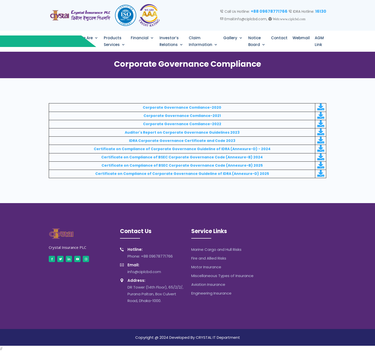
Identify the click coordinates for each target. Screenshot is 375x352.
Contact (279, 37)
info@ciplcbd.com (140, 268)
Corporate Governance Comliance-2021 (182, 115)
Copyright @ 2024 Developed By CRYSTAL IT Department (187, 337)
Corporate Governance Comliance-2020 (182, 107)
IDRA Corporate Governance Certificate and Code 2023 (182, 140)
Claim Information (201, 41)
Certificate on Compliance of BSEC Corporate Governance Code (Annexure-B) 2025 (182, 165)
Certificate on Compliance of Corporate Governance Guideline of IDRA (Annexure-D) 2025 (182, 173)
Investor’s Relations (169, 41)
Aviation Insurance (208, 284)
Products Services (113, 41)
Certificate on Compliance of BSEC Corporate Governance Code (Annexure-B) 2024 (182, 157)
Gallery (230, 37)
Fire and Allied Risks (208, 258)
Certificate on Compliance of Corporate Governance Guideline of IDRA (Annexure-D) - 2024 (182, 148)
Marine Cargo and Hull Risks (216, 249)
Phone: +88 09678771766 (146, 252)
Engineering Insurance (211, 293)
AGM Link (319, 41)
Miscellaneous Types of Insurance (222, 275)
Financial (140, 37)
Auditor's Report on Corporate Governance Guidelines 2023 (182, 132)
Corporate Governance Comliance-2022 (182, 123)
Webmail (301, 37)
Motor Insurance (206, 267)
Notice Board (254, 41)
